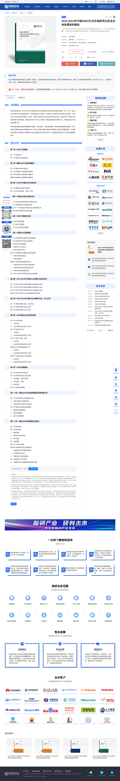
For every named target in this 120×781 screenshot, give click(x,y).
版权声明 (12, 75)
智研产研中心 (58, 771)
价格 (63, 52)
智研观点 (28, 7)
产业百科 (48, 7)
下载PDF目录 (106, 63)
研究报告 (38, 7)
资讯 (75, 7)
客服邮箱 (64, 45)
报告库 (57, 7)
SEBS (63, 17)
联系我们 (68, 771)
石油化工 (22, 13)
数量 (63, 57)
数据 (90, 7)
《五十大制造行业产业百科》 (60, 89)
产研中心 (66, 7)
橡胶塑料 (30, 13)
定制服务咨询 (33, 468)
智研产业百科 (47, 771)
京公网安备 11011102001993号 (73, 773)
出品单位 (64, 39)
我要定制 (110, 330)
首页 (8, 13)
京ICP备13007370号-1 (58, 773)
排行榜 (83, 7)
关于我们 (102, 1)
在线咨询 (88, 63)
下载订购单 (91, 57)
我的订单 (110, 1)
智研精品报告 (36, 771)
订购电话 (64, 42)
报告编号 (64, 36)
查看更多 (100, 140)
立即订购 (70, 63)
